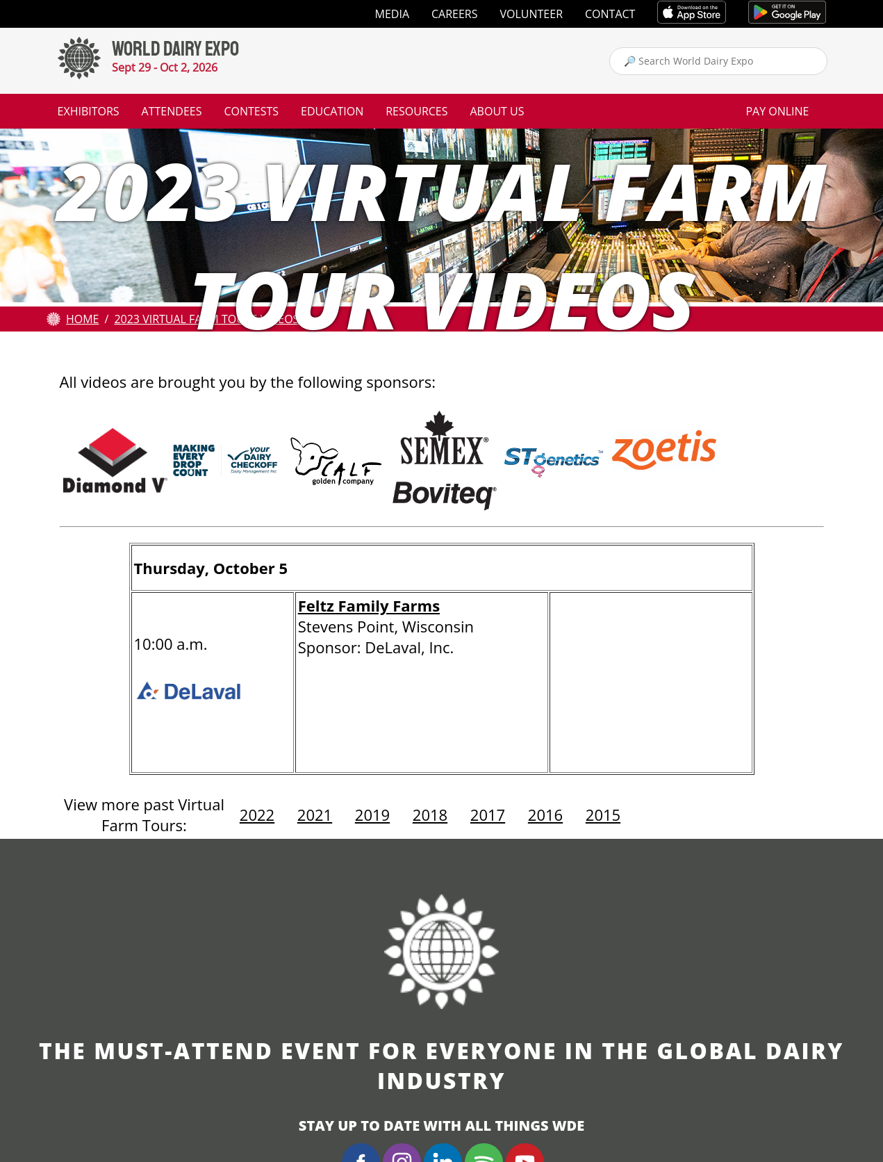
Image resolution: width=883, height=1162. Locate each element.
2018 (430, 814)
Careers (454, 14)
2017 (487, 814)
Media (392, 14)
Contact (610, 14)
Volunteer (531, 14)
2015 (603, 814)
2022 (257, 814)
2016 (545, 814)
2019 (372, 814)
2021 (314, 814)
